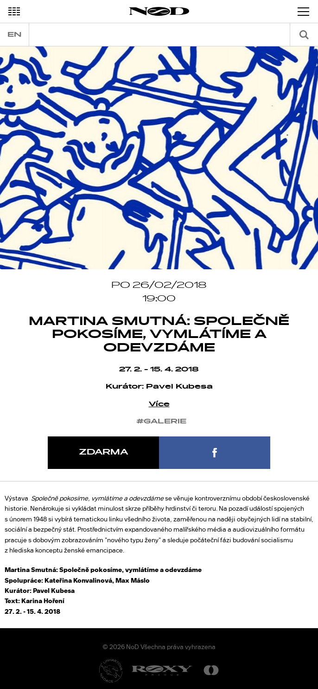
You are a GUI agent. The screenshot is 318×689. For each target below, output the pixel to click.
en (14, 34)
